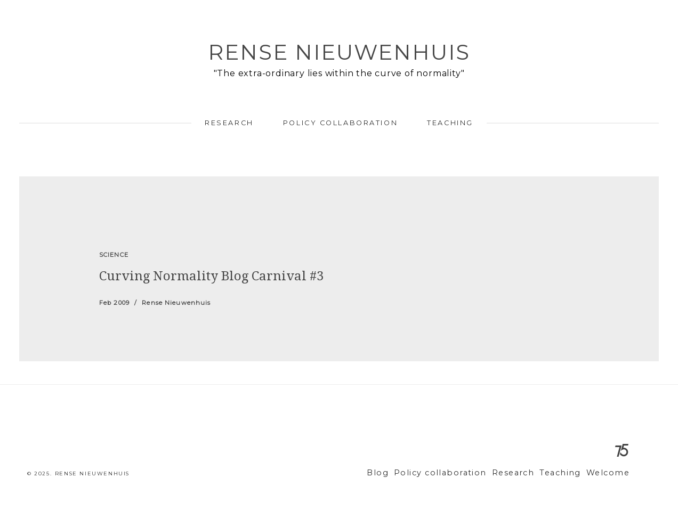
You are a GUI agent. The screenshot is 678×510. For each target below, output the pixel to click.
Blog (402, 473)
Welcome (610, 473)
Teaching (450, 123)
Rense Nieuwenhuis (339, 52)
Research (229, 123)
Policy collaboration (340, 123)
